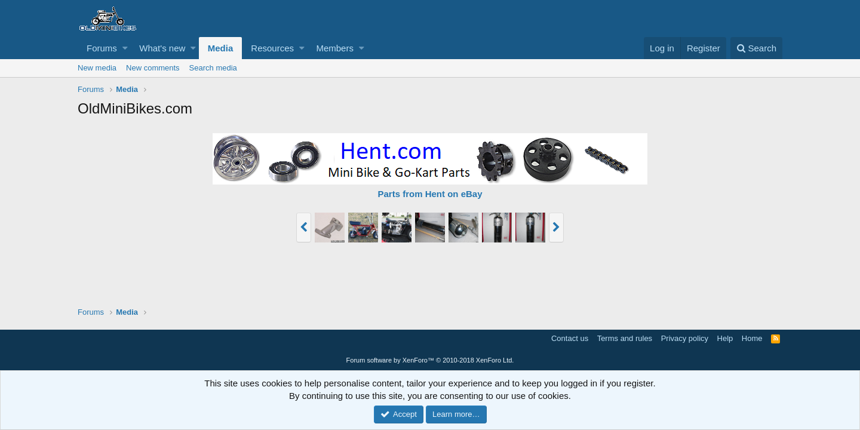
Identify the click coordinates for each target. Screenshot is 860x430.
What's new (162, 48)
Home (752, 338)
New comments (153, 67)
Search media (213, 67)
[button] (125, 48)
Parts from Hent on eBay (429, 194)
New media (97, 67)
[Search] (756, 48)
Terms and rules (624, 338)
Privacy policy (684, 338)
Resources (272, 48)
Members (335, 48)
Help (725, 338)
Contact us (569, 338)
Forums (102, 48)
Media (221, 48)
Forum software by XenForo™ (430, 360)
